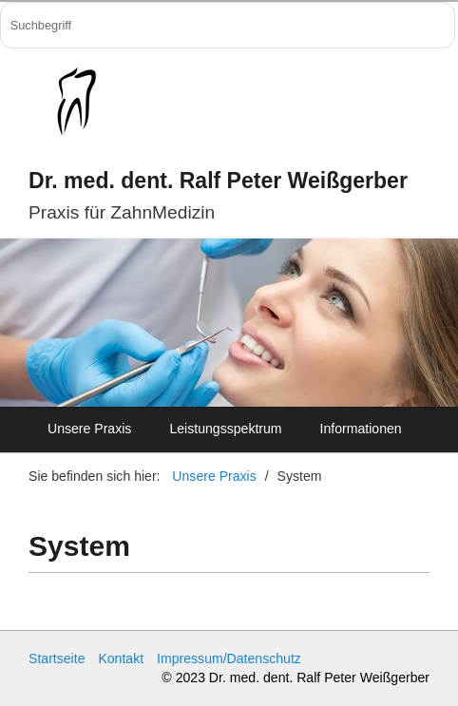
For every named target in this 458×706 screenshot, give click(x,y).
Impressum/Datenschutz (229, 658)
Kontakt (120, 658)
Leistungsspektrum (225, 428)
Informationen (361, 428)
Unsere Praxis (89, 428)
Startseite (57, 658)
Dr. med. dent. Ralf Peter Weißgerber (218, 180)
